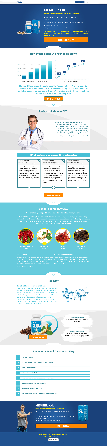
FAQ (72, 2)
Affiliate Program (43, 434)
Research (60, 2)
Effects (37, 2)
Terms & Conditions (52, 434)
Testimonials (44, 2)
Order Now (79, 2)
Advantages (52, 2)
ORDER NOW (66, 40)
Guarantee (67, 2)
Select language (53, 439)
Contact (66, 434)
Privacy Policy (60, 434)
